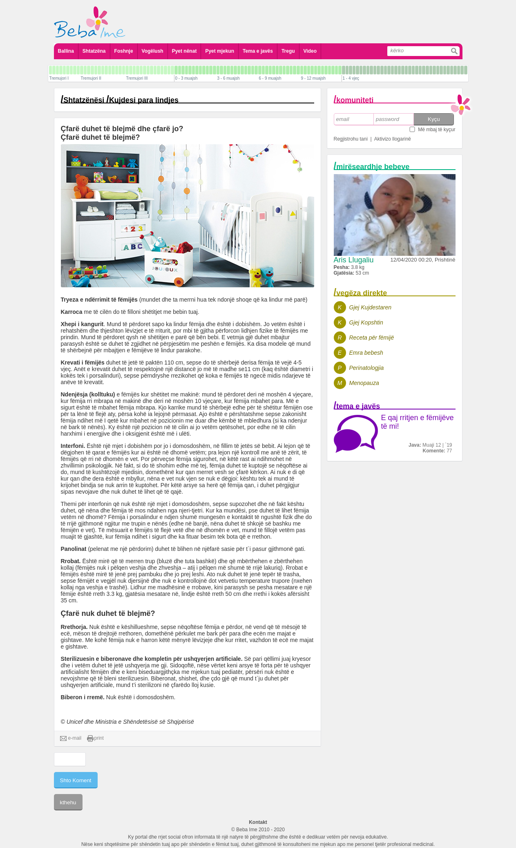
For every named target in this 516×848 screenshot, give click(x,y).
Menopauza (364, 383)
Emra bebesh (366, 352)
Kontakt (258, 822)
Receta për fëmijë (371, 337)
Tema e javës (258, 51)
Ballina (66, 51)
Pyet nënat (184, 51)
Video (310, 51)
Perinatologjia (366, 368)
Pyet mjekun (219, 51)
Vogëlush (152, 51)
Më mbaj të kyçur (436, 129)
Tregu (288, 51)
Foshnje (123, 51)
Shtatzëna (94, 51)
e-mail (71, 738)
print (95, 738)
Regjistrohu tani (351, 139)
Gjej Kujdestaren (370, 307)
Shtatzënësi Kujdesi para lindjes (121, 100)
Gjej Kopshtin (366, 322)
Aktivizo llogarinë (392, 139)
